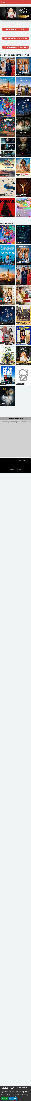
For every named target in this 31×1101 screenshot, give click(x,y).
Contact (18, 467)
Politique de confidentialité (15, 469)
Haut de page (22, 460)
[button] (1, 13)
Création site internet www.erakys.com (16, 471)
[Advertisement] (15, 439)
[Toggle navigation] (27, 2)
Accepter (4, 1098)
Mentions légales (12, 467)
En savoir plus (13, 1098)
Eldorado (5, 2)
